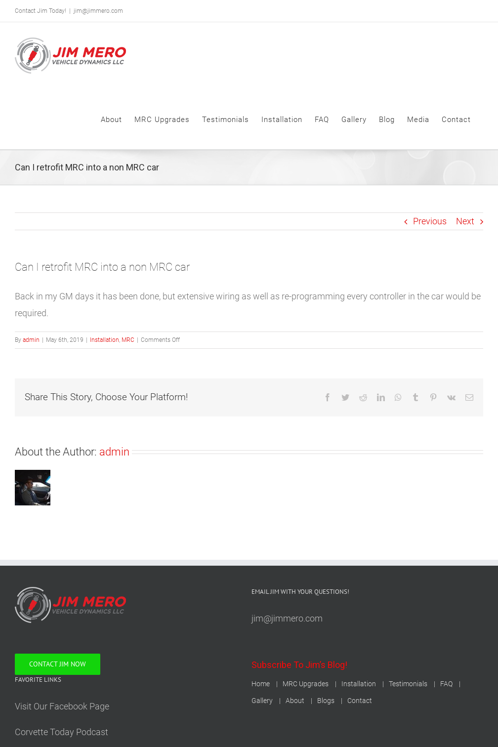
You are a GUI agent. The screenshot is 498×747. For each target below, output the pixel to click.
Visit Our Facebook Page (62, 706)
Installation (104, 339)
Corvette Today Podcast (61, 732)
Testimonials (408, 684)
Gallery (262, 701)
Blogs (325, 701)
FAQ (446, 684)
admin (31, 339)
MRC (128, 339)
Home (260, 684)
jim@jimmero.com (98, 10)
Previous (430, 221)
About (295, 701)
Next (465, 221)
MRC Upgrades (306, 684)
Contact (359, 701)
